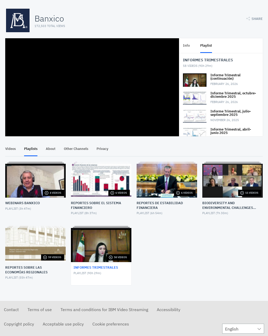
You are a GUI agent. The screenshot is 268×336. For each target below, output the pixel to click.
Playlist (206, 45)
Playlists (30, 149)
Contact (11, 309)
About (50, 149)
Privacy (102, 149)
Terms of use (39, 309)
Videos (10, 149)
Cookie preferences (110, 324)
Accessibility (168, 309)
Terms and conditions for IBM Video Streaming (104, 309)
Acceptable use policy (63, 324)
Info (186, 45)
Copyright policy (19, 324)
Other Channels (76, 149)
